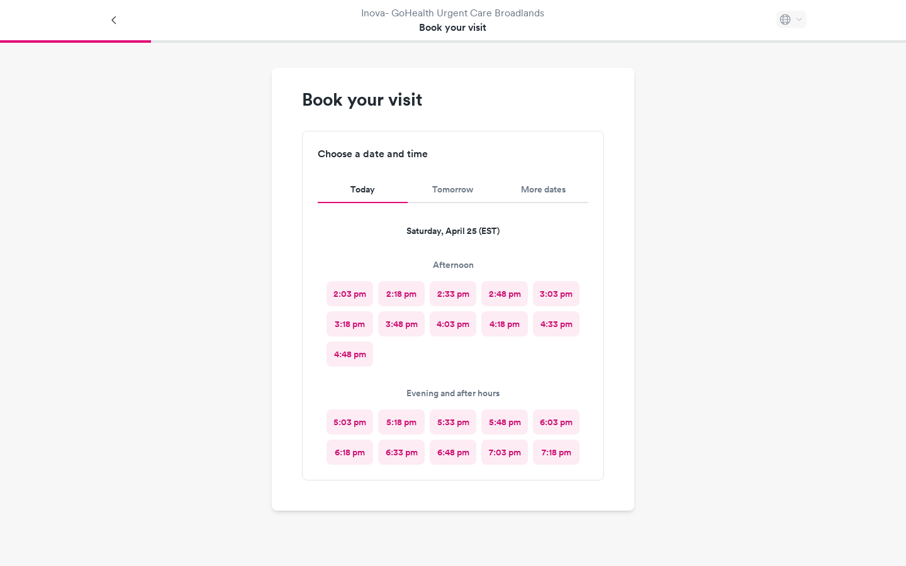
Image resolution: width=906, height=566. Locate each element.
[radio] (350, 293)
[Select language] (791, 19)
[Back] (114, 20)
